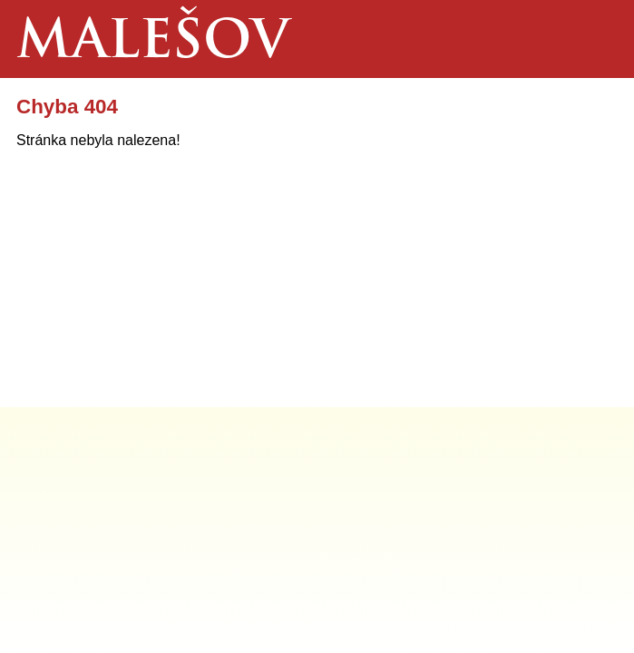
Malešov (152, 44)
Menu (594, 39)
